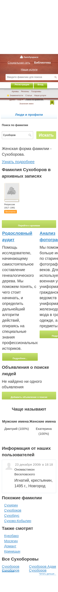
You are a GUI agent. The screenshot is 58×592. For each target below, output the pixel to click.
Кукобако (11, 536)
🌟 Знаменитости (15, 95)
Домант (10, 546)
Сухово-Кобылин (17, 521)
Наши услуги (40, 95)
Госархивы (36, 91)
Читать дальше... (47, 574)
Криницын (12, 551)
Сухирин (11, 505)
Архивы (15, 91)
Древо (12, 99)
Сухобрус (11, 515)
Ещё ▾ (20, 99)
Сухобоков (12, 510)
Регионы (25, 91)
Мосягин (11, 541)
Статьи (28, 95)
